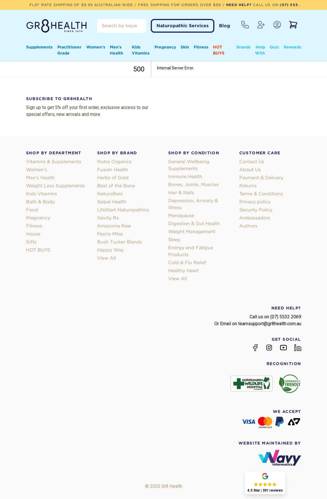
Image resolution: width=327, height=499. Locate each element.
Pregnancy (165, 47)
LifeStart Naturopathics (123, 210)
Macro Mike (110, 234)
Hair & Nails (181, 192)
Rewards (292, 47)
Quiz (274, 47)
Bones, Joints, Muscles (193, 184)
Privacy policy (255, 201)
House (33, 234)
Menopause (181, 215)
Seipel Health (111, 201)
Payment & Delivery (261, 177)
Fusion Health (112, 169)
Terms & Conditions (261, 193)
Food (32, 210)
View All (106, 258)
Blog (224, 25)
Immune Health (185, 176)
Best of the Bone (116, 185)
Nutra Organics (114, 161)
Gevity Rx (108, 218)
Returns (248, 185)
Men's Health (116, 50)
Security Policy (255, 210)
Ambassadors (254, 218)
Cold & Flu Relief (187, 262)
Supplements (39, 47)
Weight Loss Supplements (55, 185)
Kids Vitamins (141, 50)
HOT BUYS (218, 50)
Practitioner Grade (69, 50)
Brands (243, 47)
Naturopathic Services (182, 25)
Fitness (201, 47)
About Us (250, 169)
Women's (95, 47)
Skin (185, 47)
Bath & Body (40, 201)
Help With (260, 50)
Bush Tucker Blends (119, 242)
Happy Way (110, 250)
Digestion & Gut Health (194, 223)
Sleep (174, 239)
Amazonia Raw (114, 226)
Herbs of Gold (113, 177)
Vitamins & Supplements (53, 161)
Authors (248, 226)
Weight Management (191, 231)
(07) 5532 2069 (296, 5)
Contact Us (251, 161)
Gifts (31, 242)
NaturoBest (110, 193)
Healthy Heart (183, 270)
